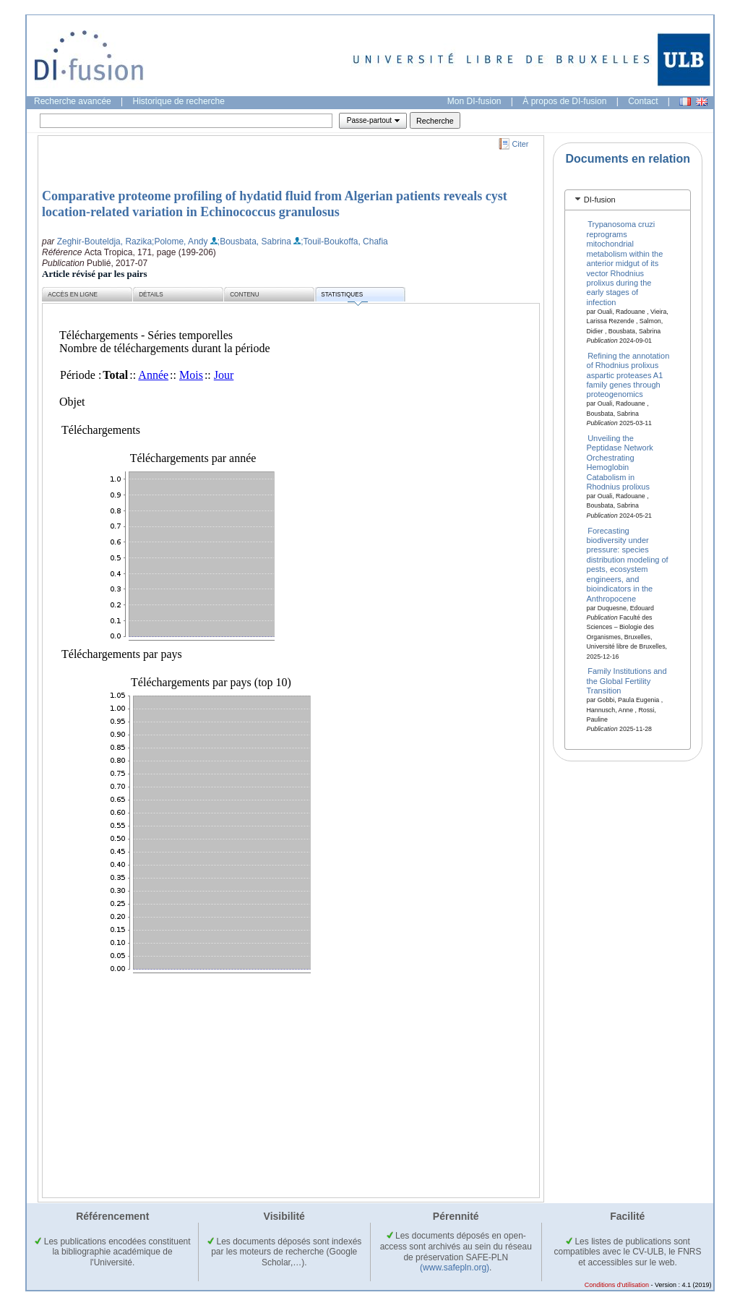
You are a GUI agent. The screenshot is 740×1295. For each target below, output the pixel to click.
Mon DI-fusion (474, 101)
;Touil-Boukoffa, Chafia (344, 241)
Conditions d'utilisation (617, 1284)
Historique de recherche (179, 101)
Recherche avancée (72, 101)
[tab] (627, 199)
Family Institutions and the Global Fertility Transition (627, 681)
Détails (151, 294)
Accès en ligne (73, 294)
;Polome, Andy (179, 241)
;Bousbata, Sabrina (254, 241)
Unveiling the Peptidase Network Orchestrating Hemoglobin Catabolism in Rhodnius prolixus (620, 462)
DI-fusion (600, 199)
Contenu (244, 294)
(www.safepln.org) (454, 1267)
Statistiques (344, 296)
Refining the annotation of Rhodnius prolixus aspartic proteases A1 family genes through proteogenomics (628, 374)
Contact (643, 101)
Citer (520, 144)
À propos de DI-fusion (564, 101)
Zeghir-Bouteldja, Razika (104, 241)
